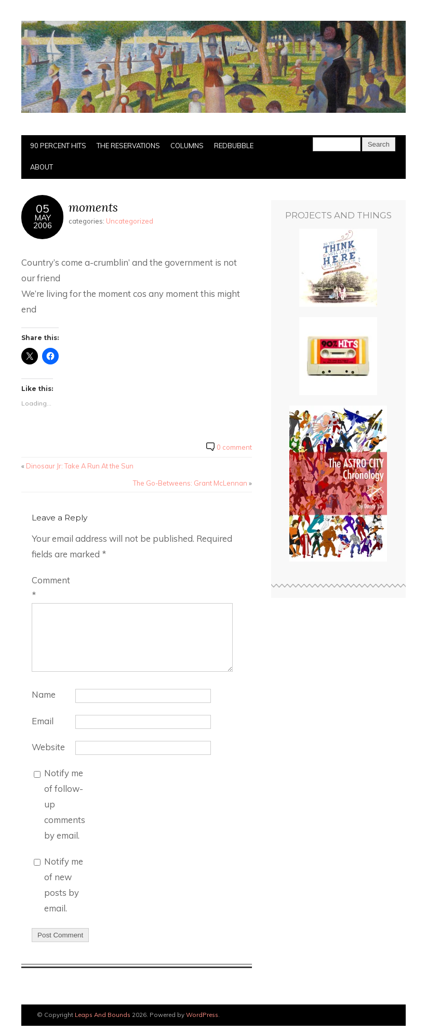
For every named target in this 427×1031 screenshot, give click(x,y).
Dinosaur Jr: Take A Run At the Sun (80, 466)
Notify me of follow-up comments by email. (64, 804)
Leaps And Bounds (102, 1015)
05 (42, 208)
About (41, 167)
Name (44, 694)
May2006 (42, 221)
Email (43, 720)
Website (48, 746)
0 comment (234, 447)
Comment (51, 588)
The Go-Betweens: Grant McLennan (190, 483)
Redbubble (233, 145)
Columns (187, 145)
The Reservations (128, 145)
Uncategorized (129, 221)
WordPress (202, 1015)
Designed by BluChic (376, 1015)
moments (93, 207)
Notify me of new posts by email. (63, 884)
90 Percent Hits (58, 145)
